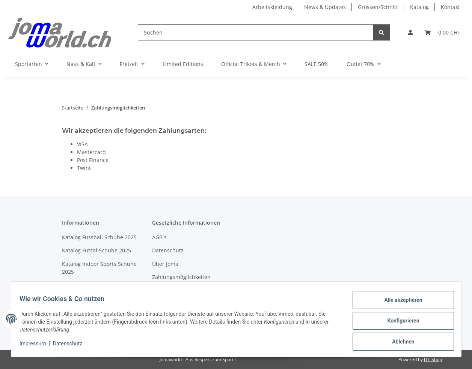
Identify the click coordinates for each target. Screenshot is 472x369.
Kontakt (450, 6)
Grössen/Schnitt (378, 6)
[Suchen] (255, 32)
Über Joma (165, 263)
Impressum (36, 346)
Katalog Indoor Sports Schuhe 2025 (99, 267)
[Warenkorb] (442, 32)
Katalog (419, 6)
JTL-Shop (433, 359)
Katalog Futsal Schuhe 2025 (96, 250)
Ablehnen (400, 342)
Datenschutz (71, 346)
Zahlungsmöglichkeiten (181, 276)
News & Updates (325, 6)
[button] (410, 32)
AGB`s (159, 237)
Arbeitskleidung (272, 6)
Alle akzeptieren (400, 303)
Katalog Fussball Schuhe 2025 (99, 237)
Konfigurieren (400, 323)
